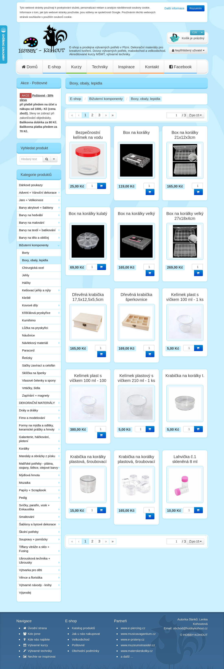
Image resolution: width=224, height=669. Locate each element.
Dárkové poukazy (31, 185)
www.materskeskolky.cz (137, 651)
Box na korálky (136, 132)
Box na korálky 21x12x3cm (185, 135)
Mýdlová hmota (29, 475)
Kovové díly (30, 305)
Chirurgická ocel (33, 267)
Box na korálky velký (136, 213)
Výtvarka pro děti (30, 570)
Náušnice (28, 335)
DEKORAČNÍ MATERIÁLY (37, 402)
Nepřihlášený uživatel (188, 50)
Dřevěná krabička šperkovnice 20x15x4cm (136, 299)
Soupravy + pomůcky (33, 539)
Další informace (174, 8)
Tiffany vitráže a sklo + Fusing (34, 549)
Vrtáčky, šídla (31, 388)
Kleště (26, 297)
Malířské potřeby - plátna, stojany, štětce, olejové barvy (38, 465)
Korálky (24, 448)
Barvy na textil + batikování (37, 230)
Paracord (28, 350)
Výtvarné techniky (37, 651)
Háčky (26, 282)
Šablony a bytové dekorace (37, 524)
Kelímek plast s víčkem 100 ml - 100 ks (88, 380)
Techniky (100, 67)
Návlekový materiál (35, 343)
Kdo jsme (32, 633)
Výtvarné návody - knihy (35, 585)
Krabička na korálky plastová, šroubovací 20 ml (87, 461)
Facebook (180, 67)
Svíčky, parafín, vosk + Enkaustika (34, 507)
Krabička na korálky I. (184, 375)
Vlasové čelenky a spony (39, 380)
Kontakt (152, 67)
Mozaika (25, 482)
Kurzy (76, 67)
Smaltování (26, 516)
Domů (30, 67)
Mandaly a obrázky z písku (37, 456)
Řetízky (27, 358)
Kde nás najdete (36, 639)
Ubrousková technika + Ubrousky (34, 560)
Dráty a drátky (28, 410)
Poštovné (38, 95)
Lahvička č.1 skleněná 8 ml (184, 459)
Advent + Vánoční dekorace (38, 192)
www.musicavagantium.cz (138, 633)
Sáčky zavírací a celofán (38, 365)
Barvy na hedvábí (31, 215)
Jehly (25, 275)
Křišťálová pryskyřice (36, 312)
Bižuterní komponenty (34, 245)
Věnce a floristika (30, 577)
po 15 (195, 115)
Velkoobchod (81, 639)
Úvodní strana (35, 628)
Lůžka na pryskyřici (35, 328)
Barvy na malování (31, 222)
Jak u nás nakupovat (86, 633)
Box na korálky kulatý (88, 213)
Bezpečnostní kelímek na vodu (88, 135)
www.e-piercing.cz (133, 628)
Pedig (23, 497)
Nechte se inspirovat (39, 656)
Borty (25, 252)
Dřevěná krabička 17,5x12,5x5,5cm (88, 297)
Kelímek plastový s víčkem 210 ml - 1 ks (136, 378)
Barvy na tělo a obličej (34, 237)
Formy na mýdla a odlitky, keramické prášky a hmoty (37, 427)
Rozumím (196, 8)
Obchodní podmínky (85, 651)
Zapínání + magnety (35, 395)
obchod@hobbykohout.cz (190, 628)
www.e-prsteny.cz (132, 639)
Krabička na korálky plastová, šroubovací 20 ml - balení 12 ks (136, 461)
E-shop (54, 67)
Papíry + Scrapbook (32, 490)
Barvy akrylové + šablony (36, 207)
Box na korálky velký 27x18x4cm (184, 216)
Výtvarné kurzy (35, 645)
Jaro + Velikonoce (31, 200)
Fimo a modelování (32, 418)
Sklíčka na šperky (34, 373)
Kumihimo (29, 320)
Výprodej (25, 592)
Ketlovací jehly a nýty (36, 290)
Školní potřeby (29, 531)
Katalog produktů (83, 628)
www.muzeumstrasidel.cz (138, 645)
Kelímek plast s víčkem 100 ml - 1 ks (184, 297)
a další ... (127, 656)
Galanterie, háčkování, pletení (34, 439)
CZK (194, 32)
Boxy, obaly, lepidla (35, 260)
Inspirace (126, 67)
